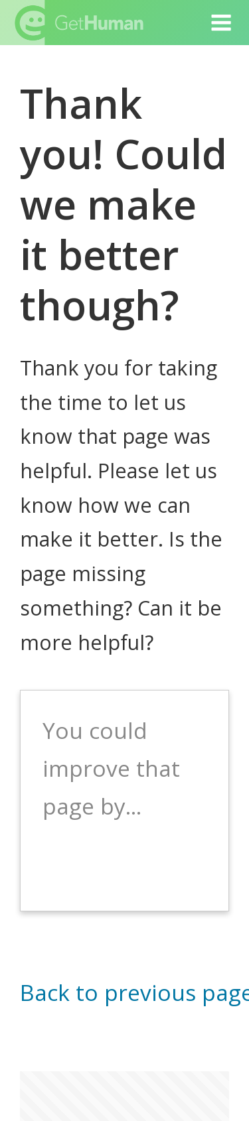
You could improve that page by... (111, 768)
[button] (221, 22)
